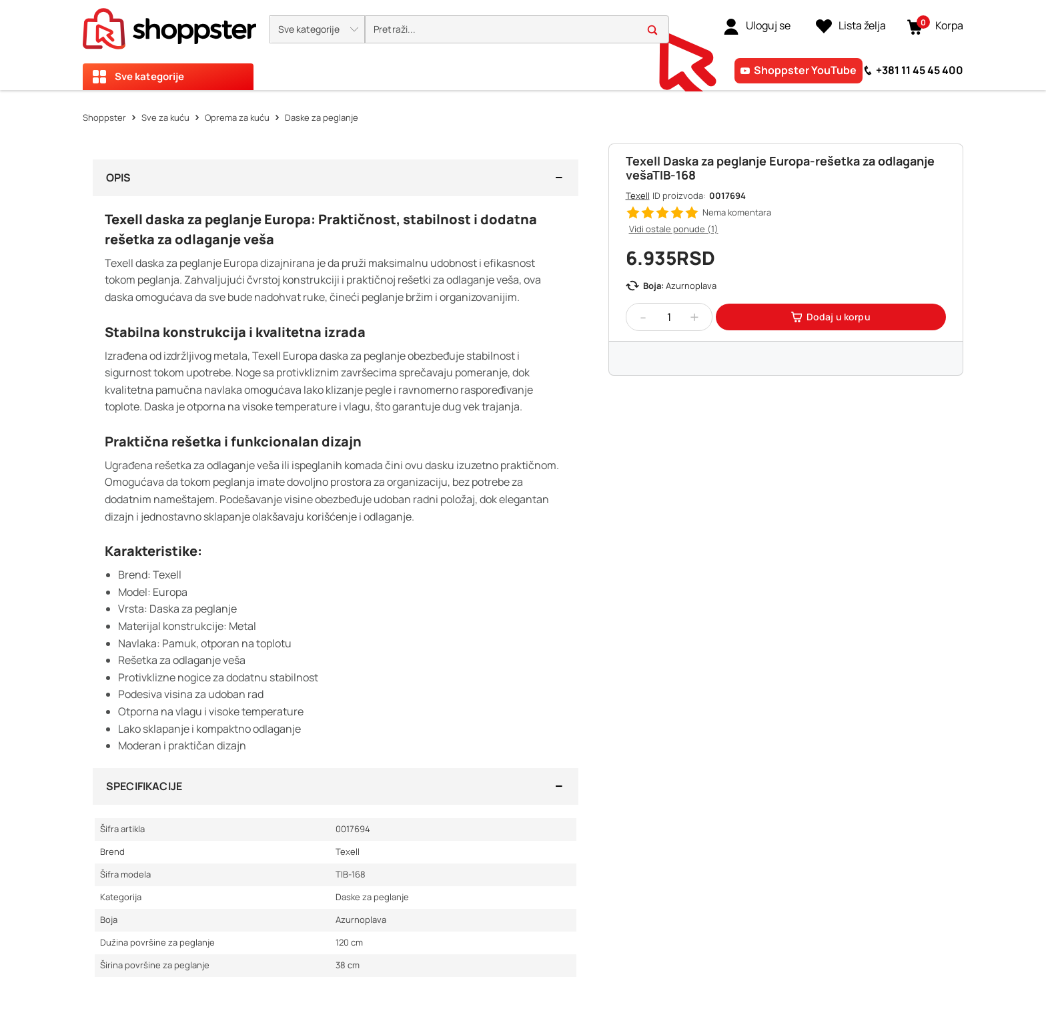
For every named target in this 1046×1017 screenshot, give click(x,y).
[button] (317, 29)
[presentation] (523, 45)
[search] (517, 30)
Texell (638, 196)
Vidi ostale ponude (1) (673, 229)
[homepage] (169, 24)
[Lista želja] (851, 26)
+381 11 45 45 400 (919, 70)
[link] (757, 26)
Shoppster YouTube (805, 70)
